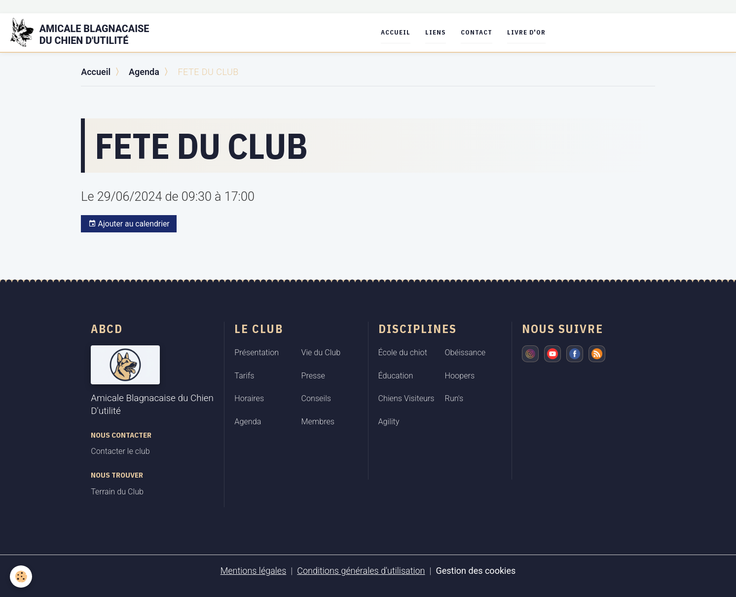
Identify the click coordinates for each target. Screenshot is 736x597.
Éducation (395, 375)
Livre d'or (526, 32)
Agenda (144, 72)
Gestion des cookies (475, 570)
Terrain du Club (117, 491)
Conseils (316, 398)
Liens (435, 32)
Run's (454, 398)
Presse (313, 375)
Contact (476, 32)
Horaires (249, 398)
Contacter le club (120, 451)
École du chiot (402, 352)
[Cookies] (21, 576)
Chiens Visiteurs (406, 398)
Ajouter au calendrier (129, 224)
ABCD (107, 329)
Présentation (256, 352)
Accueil (395, 32)
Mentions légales (254, 570)
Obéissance (465, 352)
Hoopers (460, 375)
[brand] (86, 32)
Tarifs (244, 375)
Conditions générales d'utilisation (361, 570)
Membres (317, 421)
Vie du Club (320, 352)
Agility (389, 421)
